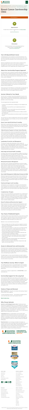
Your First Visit (18, 375)
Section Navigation (14, 17)
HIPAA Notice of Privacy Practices (19, 407)
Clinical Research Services (4, 393)
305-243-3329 (17, 47)
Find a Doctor (3, 374)
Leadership (17, 398)
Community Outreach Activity (5, 397)
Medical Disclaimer (4, 407)
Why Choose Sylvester (19, 389)
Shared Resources (3, 394)
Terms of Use (8, 407)
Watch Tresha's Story (5, 298)
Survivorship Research (15, 48)
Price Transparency (18, 384)
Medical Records (18, 383)
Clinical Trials (18, 380)
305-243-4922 (23, 29)
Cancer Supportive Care (19, 374)
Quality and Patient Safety (19, 397)
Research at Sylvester (4, 389)
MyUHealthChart (3, 379)
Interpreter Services (19, 379)
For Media (17, 402)
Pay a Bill (2, 375)
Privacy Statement (12, 407)
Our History (17, 393)
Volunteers (17, 401)
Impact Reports (18, 394)
